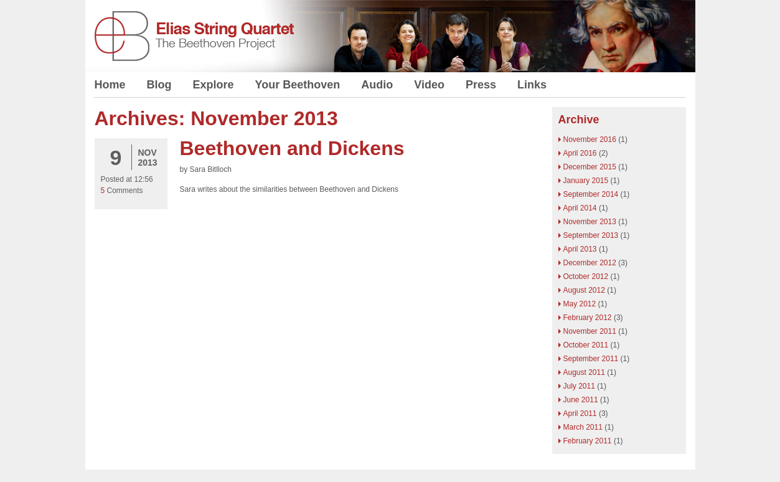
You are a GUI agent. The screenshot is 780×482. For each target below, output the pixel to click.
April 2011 (580, 413)
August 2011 (584, 372)
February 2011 (587, 441)
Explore (213, 84)
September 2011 (591, 358)
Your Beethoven (298, 84)
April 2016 (580, 153)
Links (532, 84)
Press (481, 84)
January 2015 (586, 180)
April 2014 (580, 208)
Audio (377, 84)
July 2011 (579, 386)
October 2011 (586, 345)
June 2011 (580, 399)
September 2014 (591, 194)
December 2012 (589, 262)
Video (429, 84)
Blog (159, 84)
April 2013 (580, 249)
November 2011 (589, 331)
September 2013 (591, 235)
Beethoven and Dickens (292, 148)
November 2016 (589, 139)
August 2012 (584, 290)
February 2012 (587, 317)
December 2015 (589, 167)
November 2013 (589, 221)
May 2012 (579, 304)
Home (110, 84)
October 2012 (586, 276)
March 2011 (583, 427)
